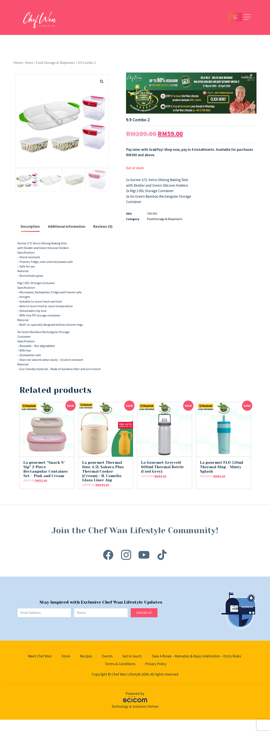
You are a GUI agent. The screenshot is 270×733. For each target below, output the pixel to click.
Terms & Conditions (120, 663)
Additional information (66, 226)
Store (29, 62)
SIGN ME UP (144, 613)
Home (18, 62)
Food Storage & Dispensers (55, 62)
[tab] (30, 227)
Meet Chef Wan (40, 656)
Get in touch (131, 656)
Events (107, 656)
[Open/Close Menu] (247, 17)
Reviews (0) (103, 226)
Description (30, 226)
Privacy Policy (155, 663)
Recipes (86, 656)
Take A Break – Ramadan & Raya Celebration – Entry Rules (196, 656)
